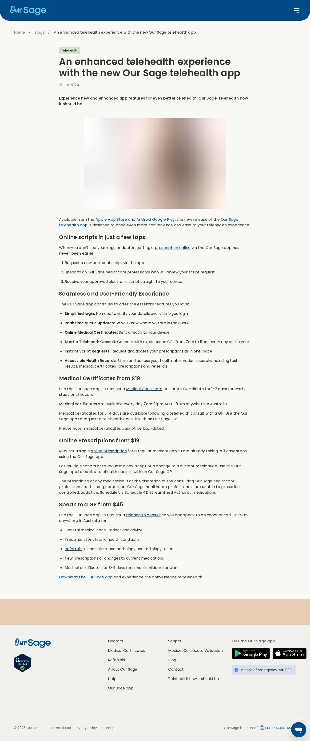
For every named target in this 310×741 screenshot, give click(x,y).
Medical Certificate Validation (195, 650)
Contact (176, 669)
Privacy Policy (86, 727)
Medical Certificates (126, 650)
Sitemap (108, 727)
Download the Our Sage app (86, 577)
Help (112, 678)
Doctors (115, 641)
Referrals (73, 549)
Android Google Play (155, 219)
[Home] (30, 10)
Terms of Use (60, 727)
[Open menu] (297, 10)
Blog (172, 660)
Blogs (39, 32)
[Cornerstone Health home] (277, 727)
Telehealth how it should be (193, 678)
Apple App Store (111, 219)
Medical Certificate (144, 389)
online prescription (109, 451)
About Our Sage (122, 669)
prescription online (173, 247)
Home (19, 32)
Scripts (174, 641)
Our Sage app (120, 688)
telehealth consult (143, 515)
